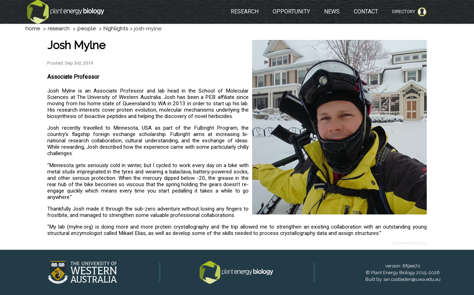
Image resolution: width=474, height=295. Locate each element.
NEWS (332, 11)
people (86, 28)
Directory (409, 11)
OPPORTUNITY (291, 11)
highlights (115, 28)
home (32, 28)
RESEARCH (245, 11)
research (58, 28)
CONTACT (366, 11)
